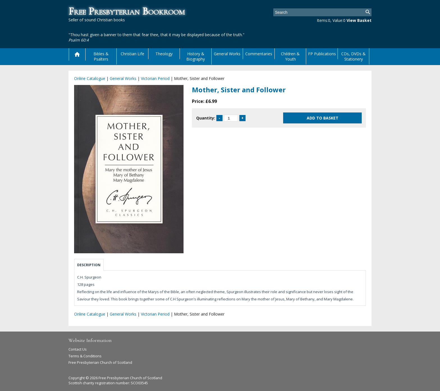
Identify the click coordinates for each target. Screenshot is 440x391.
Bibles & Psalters (101, 56)
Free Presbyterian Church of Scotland (100, 362)
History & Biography (195, 56)
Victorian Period (155, 78)
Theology (164, 53)
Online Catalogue (89, 78)
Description (88, 265)
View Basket (359, 20)
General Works (227, 53)
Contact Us (77, 349)
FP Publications (322, 53)
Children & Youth (290, 56)
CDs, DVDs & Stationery (353, 56)
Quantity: (205, 118)
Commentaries (258, 53)
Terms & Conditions (85, 355)
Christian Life (132, 53)
